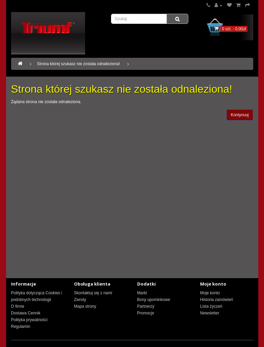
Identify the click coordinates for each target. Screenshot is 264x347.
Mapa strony (85, 306)
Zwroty (80, 299)
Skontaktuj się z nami (93, 293)
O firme (17, 306)
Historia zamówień (216, 299)
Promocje (145, 313)
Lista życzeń (211, 306)
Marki (142, 293)
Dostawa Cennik (25, 313)
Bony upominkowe (153, 299)
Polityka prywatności (29, 319)
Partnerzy (145, 306)
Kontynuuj (240, 115)
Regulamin (20, 326)
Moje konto (210, 293)
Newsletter (209, 313)
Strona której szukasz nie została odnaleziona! (78, 63)
